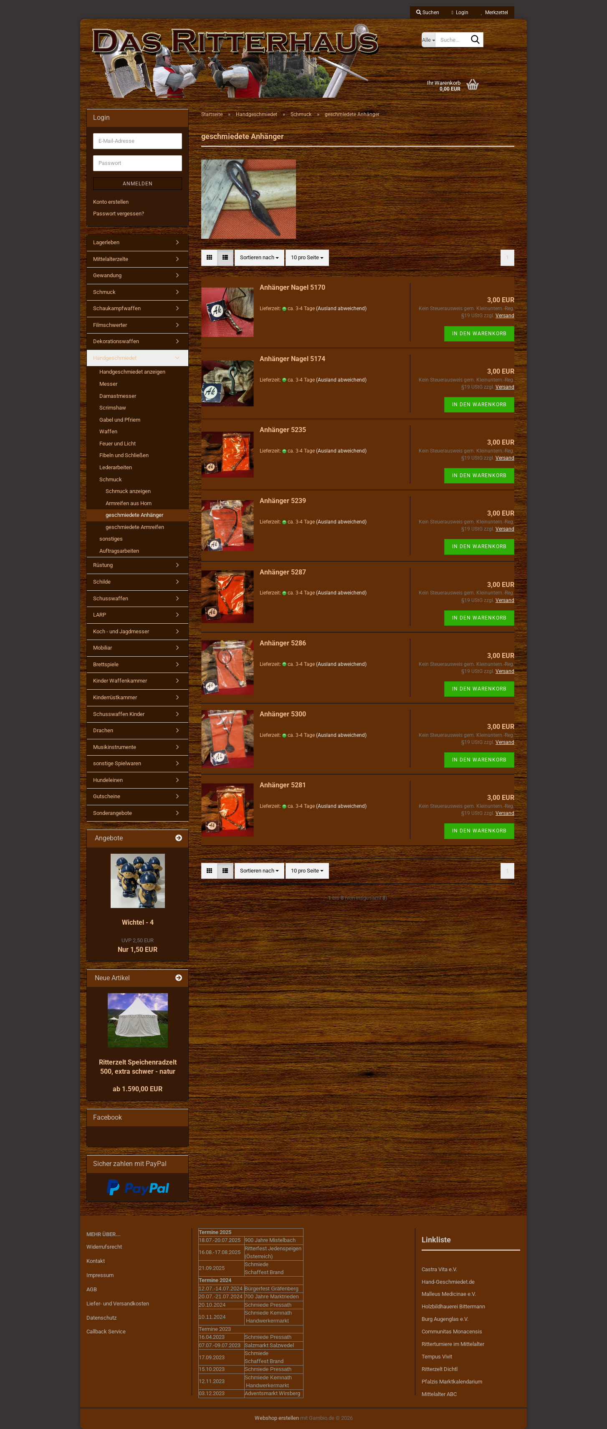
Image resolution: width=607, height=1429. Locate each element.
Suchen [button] (427, 12)
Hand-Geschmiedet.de (448, 1282)
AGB (91, 1289)
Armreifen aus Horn (129, 503)
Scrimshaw (112, 408)
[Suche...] (428, 39)
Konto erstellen (111, 202)
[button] (209, 258)
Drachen (103, 730)
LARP (99, 615)
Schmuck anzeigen (128, 491)
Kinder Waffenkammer (120, 681)
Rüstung (103, 565)
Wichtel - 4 (138, 922)
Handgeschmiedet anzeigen (132, 372)
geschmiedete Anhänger (134, 515)
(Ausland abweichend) (341, 308)
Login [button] (460, 12)
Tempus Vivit (437, 1356)
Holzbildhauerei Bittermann (453, 1306)
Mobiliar (102, 648)
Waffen (108, 431)
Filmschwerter (110, 325)
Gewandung (107, 275)
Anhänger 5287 (283, 572)
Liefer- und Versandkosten (117, 1303)
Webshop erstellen (277, 1418)
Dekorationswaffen (116, 341)
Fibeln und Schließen (124, 455)
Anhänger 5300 (283, 714)
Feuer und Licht (117, 443)
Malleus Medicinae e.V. (449, 1294)
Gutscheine (106, 796)
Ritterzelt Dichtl (440, 1369)
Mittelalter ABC (439, 1394)
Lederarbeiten (115, 467)
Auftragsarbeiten (119, 551)
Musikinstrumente (114, 747)
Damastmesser (117, 396)
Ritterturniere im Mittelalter (453, 1344)
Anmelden (138, 184)
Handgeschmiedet (115, 358)
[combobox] (259, 258)
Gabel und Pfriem (119, 420)
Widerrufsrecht (104, 1247)
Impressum (100, 1275)
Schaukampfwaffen (117, 308)
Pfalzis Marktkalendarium (452, 1381)
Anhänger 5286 (283, 643)
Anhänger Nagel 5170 (292, 287)
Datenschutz (101, 1318)
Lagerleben (106, 242)
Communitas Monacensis (452, 1331)
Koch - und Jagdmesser (121, 631)
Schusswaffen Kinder (118, 714)
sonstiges (111, 539)
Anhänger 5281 (283, 785)
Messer (108, 384)
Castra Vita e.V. (439, 1269)
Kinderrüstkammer (115, 697)
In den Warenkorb (479, 333)
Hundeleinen (108, 780)
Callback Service (106, 1331)
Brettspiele (106, 664)
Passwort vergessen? (118, 213)
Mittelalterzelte (110, 259)
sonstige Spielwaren (117, 763)
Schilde (102, 582)
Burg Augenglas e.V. (445, 1319)
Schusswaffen (110, 598)
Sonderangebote (112, 813)
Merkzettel (494, 12)
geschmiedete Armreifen (135, 527)
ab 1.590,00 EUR (137, 1089)
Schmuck (104, 292)
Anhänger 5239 (283, 501)
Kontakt (95, 1261)
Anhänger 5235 (283, 430)
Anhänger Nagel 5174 (292, 359)
